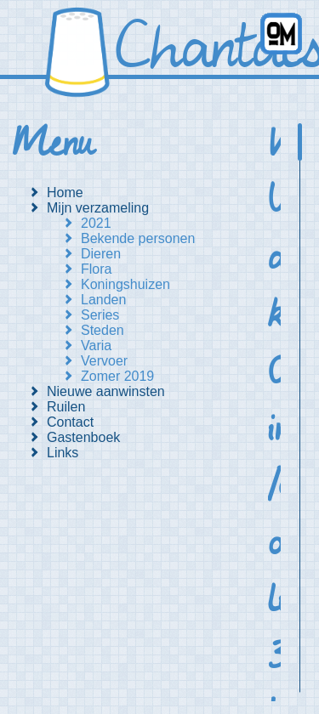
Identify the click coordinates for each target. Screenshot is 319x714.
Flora (96, 269)
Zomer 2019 (117, 376)
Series (100, 315)
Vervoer (104, 361)
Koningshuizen (125, 284)
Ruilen (66, 407)
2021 (96, 223)
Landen (103, 299)
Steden (102, 330)
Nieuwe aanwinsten (106, 391)
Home (65, 192)
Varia (96, 345)
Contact (70, 422)
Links (62, 452)
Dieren (101, 253)
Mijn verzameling (98, 208)
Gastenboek (83, 437)
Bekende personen (138, 238)
